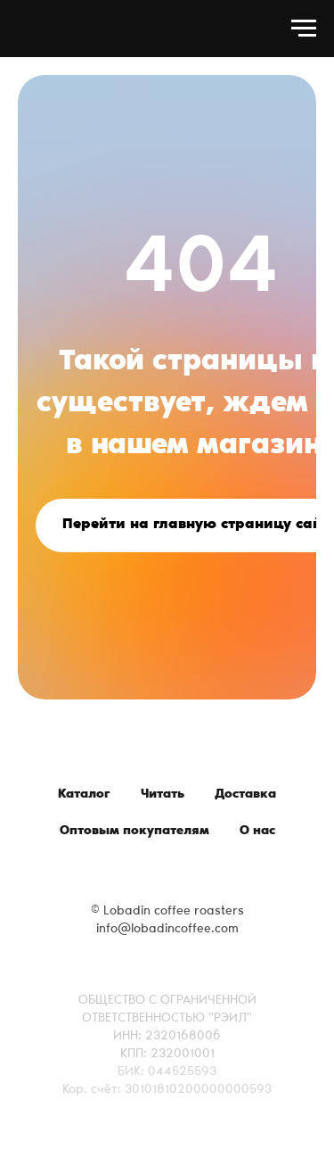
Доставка (245, 795)
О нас (257, 831)
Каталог (84, 795)
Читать (162, 795)
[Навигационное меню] (303, 28)
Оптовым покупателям (134, 831)
